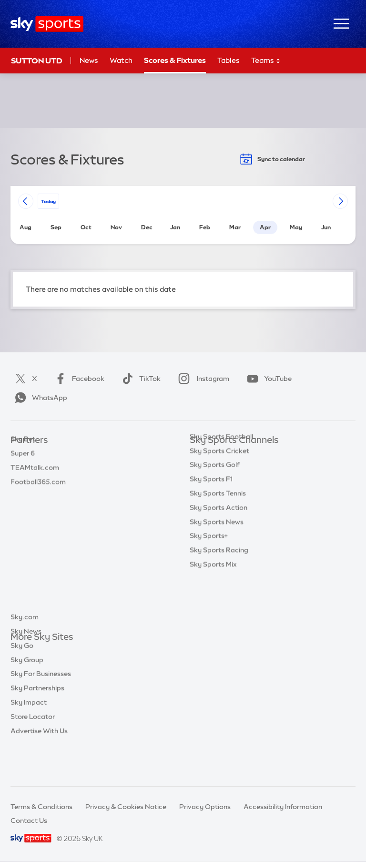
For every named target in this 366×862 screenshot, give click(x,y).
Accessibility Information (283, 806)
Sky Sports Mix (213, 610)
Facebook (77, 378)
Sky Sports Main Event (225, 454)
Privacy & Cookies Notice (125, 806)
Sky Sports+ (209, 582)
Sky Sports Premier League (232, 468)
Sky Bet (22, 454)
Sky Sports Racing (219, 596)
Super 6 (22, 468)
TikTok (139, 378)
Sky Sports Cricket (219, 497)
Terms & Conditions (41, 806)
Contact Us (28, 820)
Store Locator (32, 751)
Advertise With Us (39, 765)
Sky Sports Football (221, 483)
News (89, 60)
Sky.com (24, 651)
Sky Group (26, 694)
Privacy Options (205, 806)
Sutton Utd (36, 60)
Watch (121, 60)
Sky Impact (28, 737)
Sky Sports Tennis (218, 539)
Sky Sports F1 (211, 525)
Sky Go (21, 680)
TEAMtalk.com (34, 483)
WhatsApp (39, 397)
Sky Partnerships (37, 722)
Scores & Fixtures (175, 60)
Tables (228, 60)
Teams (266, 61)
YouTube (267, 378)
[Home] (46, 24)
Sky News (25, 666)
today (48, 201)
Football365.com (38, 497)
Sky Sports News (217, 568)
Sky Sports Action (218, 554)
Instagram (201, 378)
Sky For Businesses (40, 708)
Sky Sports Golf (215, 511)
